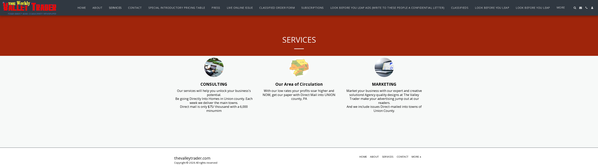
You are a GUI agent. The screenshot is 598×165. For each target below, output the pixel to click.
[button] (574, 7)
